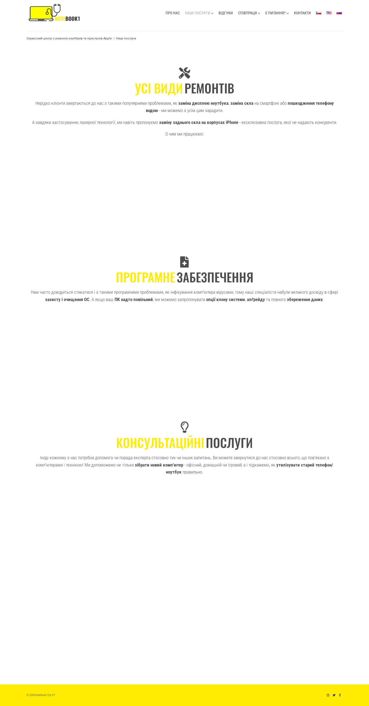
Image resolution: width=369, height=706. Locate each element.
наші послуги (197, 13)
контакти (302, 13)
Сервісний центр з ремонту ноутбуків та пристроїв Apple (69, 38)
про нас (173, 13)
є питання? (275, 13)
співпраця (247, 13)
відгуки (226, 13)
